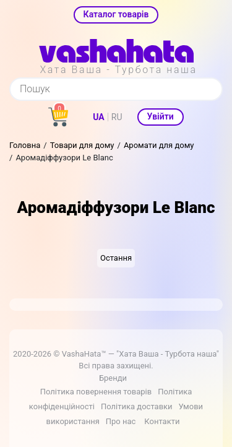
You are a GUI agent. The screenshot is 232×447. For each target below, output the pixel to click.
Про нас (121, 421)
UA (98, 117)
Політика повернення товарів (96, 391)
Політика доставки (137, 406)
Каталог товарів (116, 14)
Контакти (161, 421)
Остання (116, 258)
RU (116, 117)
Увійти (160, 116)
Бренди (113, 378)
